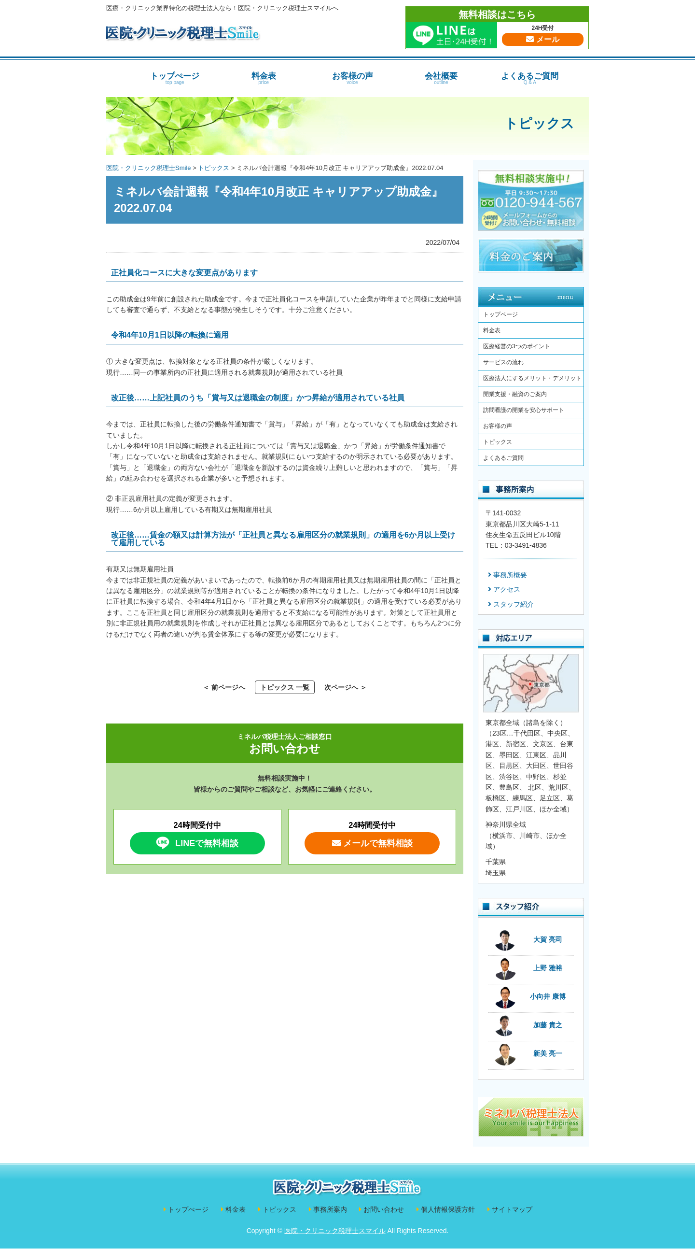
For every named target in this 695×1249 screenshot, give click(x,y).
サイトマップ (512, 1209)
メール (542, 39)
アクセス (506, 589)
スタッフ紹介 (513, 604)
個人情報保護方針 (448, 1209)
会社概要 (441, 78)
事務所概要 (510, 575)
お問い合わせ (383, 1209)
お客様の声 (352, 78)
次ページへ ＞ (345, 687)
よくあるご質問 (530, 78)
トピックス (539, 123)
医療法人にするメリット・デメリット (532, 378)
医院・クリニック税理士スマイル (335, 1231)
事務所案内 (330, 1209)
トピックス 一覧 (284, 687)
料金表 (263, 78)
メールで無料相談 (372, 843)
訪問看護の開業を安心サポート (523, 410)
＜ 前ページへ (224, 687)
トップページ (500, 314)
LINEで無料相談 (195, 842)
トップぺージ (174, 78)
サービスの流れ (503, 362)
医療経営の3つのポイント (516, 346)
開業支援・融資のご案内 (515, 394)
